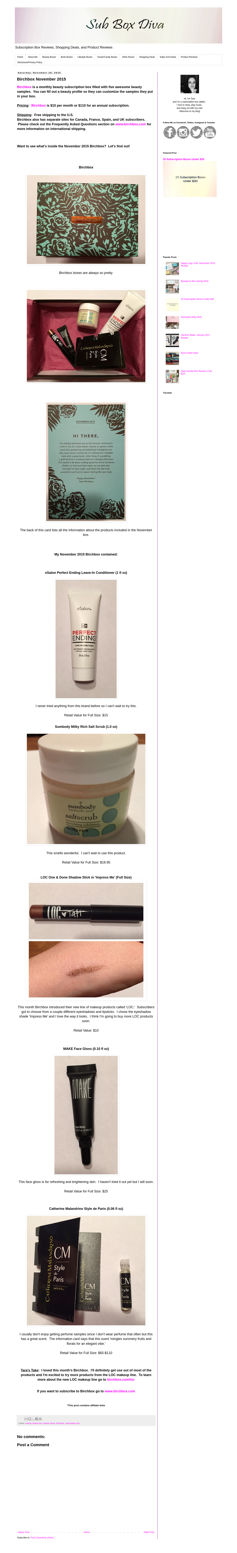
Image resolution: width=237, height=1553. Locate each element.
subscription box (72, 1423)
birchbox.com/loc (121, 1379)
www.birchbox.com (130, 124)
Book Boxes (67, 57)
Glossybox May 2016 (191, 317)
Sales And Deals (168, 57)
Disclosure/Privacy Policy (29, 62)
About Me (32, 57)
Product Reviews (189, 57)
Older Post (149, 1532)
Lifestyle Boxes (84, 57)
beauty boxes (49, 1423)
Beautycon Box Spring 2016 (194, 281)
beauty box (37, 1423)
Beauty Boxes (49, 57)
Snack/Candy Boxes (107, 57)
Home (20, 57)
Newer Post (23, 1532)
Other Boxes (128, 57)
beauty (28, 1423)
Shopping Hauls (147, 57)
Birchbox (24, 87)
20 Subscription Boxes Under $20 (183, 159)
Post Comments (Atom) (42, 1537)
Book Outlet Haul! (189, 353)
